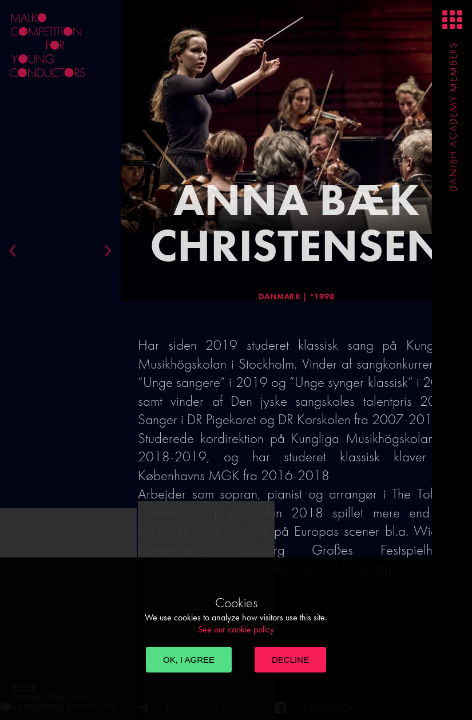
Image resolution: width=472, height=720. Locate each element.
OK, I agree (189, 659)
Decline (290, 659)
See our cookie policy (236, 629)
